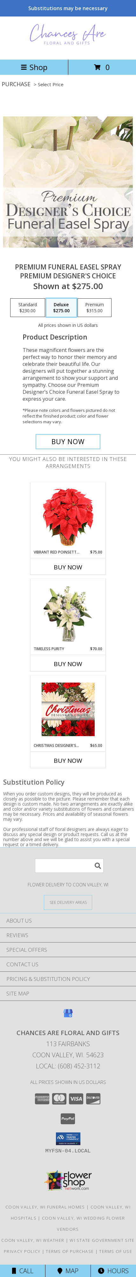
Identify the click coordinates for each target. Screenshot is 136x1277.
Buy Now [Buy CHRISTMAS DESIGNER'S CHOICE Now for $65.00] (68, 760)
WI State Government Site (102, 1240)
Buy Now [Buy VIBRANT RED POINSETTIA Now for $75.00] (68, 567)
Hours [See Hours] (113, 1271)
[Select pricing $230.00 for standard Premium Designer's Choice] (27, 308)
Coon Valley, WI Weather (32, 1240)
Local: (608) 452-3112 (68, 1066)
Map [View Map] (68, 1271)
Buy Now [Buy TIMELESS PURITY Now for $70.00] (68, 664)
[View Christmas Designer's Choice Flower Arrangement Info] (68, 709)
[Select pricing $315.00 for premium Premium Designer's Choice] (94, 308)
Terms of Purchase (70, 1251)
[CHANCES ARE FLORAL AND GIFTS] (68, 50)
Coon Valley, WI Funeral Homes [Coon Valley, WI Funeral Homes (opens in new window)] (45, 1207)
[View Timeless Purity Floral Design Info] (68, 612)
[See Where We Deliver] (68, 902)
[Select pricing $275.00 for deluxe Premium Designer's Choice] (61, 308)
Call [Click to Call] (22, 1271)
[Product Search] (69, 866)
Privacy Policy (22, 1251)
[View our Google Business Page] (68, 1016)
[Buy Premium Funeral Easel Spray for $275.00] (68, 441)
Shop (34, 67)
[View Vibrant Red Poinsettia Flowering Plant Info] (68, 516)
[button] (68, 1138)
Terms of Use (115, 1251)
